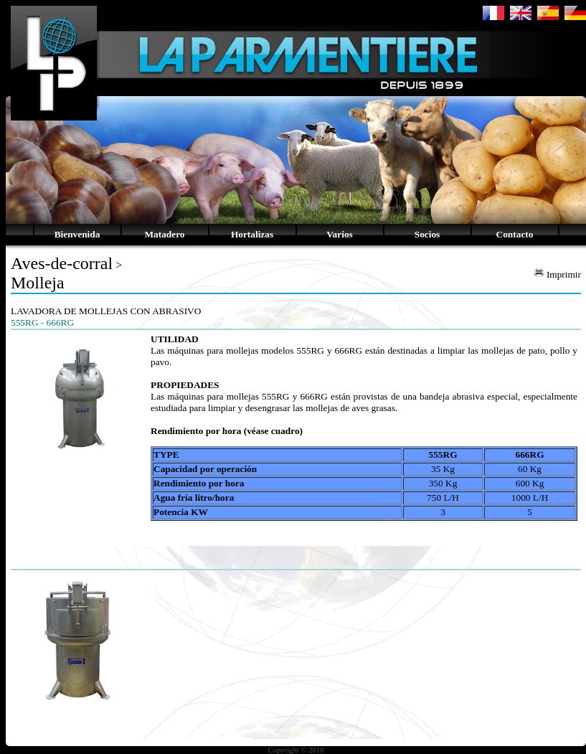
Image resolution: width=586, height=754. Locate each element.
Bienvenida (77, 234)
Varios (339, 234)
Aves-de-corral (62, 263)
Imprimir (557, 274)
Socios (427, 234)
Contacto (515, 234)
